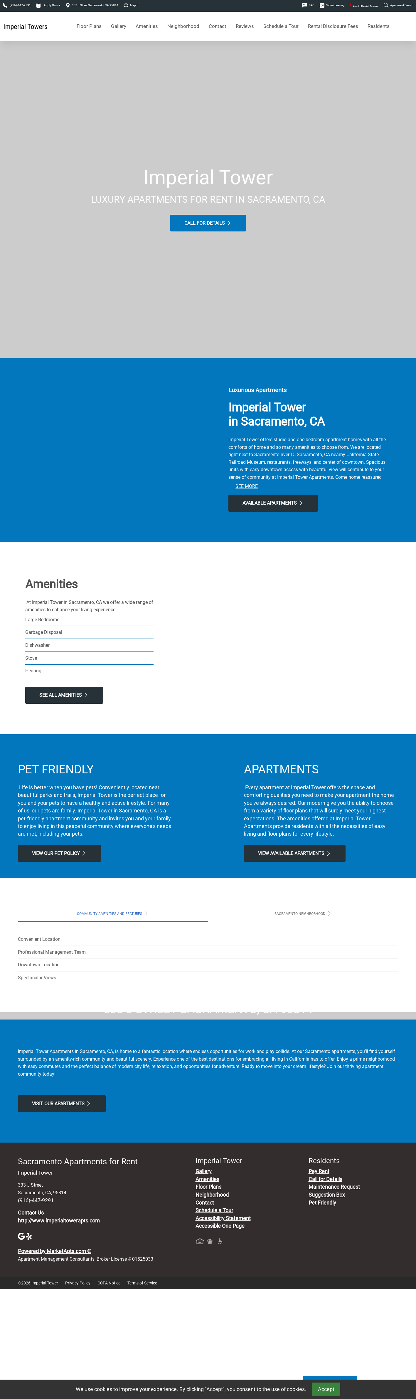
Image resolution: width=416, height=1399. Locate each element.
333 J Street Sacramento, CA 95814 (91, 5)
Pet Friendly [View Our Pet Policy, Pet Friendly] (322, 1313)
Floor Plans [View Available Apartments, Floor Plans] (89, 26)
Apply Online (48, 5)
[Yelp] (29, 1346)
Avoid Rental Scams (364, 6)
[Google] (22, 1346)
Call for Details (208, 223)
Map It (131, 5)
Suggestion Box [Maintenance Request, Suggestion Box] (327, 1305)
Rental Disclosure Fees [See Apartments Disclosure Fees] (333, 26)
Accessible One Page (220, 1336)
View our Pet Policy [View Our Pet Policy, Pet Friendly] (59, 853)
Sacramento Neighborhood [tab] (303, 913)
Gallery (118, 26)
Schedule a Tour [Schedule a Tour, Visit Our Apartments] (281, 26)
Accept (326, 1389)
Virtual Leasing (332, 5)
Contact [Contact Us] (217, 26)
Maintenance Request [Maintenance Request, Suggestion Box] (334, 1297)
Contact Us (31, 1323)
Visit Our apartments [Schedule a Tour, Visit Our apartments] (62, 1213)
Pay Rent (319, 1281)
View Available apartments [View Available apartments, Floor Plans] (294, 853)
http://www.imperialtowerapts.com (59, 1330)
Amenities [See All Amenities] (147, 26)
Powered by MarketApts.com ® (54, 1361)
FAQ (308, 5)
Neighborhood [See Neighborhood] (183, 26)
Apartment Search (398, 5)
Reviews (245, 26)
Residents (379, 26)
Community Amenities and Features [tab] (113, 913)
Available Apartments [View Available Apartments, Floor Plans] (273, 503)
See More (246, 486)
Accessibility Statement (223, 1328)
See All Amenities (64, 695)
